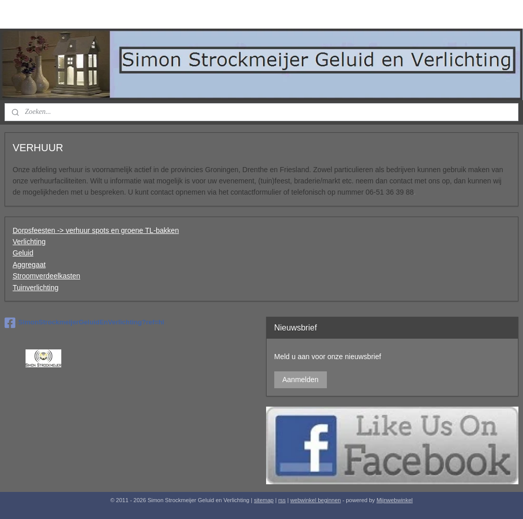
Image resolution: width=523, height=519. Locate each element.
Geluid (23, 253)
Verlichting (29, 242)
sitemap (264, 500)
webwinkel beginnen (315, 500)
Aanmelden (300, 379)
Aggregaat (29, 264)
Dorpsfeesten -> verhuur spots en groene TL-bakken (96, 230)
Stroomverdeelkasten (46, 276)
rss (282, 500)
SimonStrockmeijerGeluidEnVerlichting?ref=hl (84, 323)
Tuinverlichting (36, 287)
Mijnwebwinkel (394, 500)
